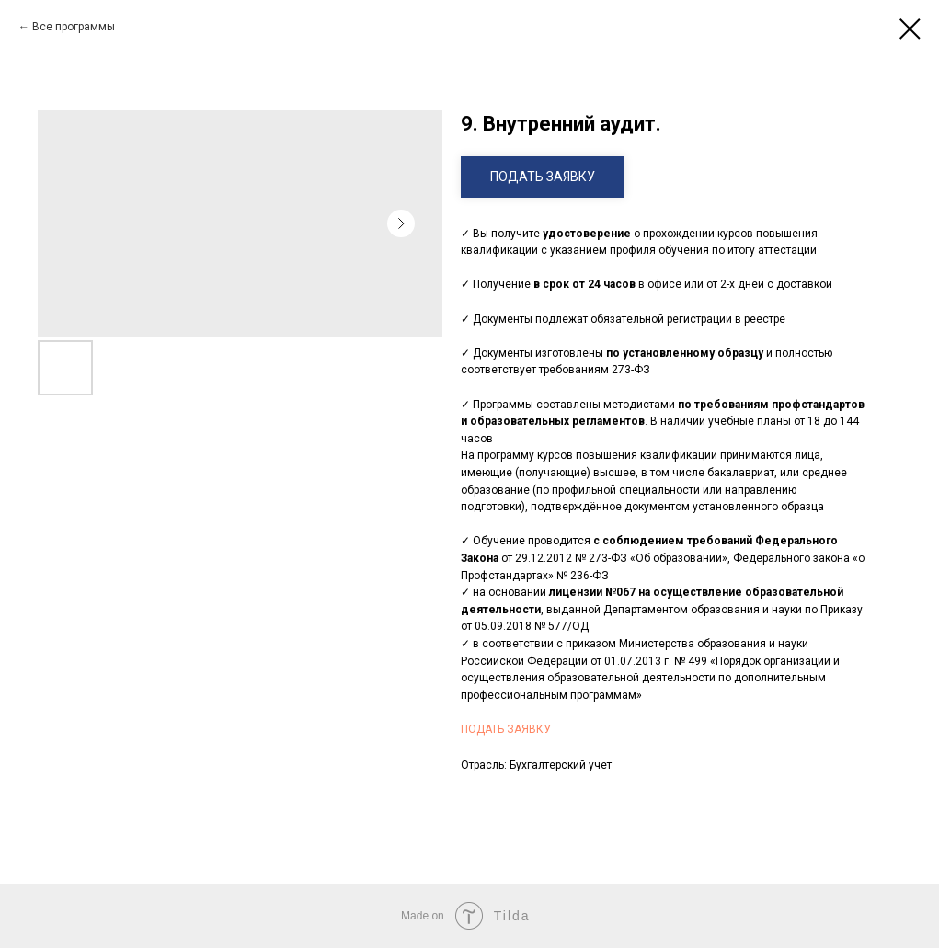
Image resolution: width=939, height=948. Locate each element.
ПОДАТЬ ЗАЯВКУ (506, 729)
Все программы (73, 26)
